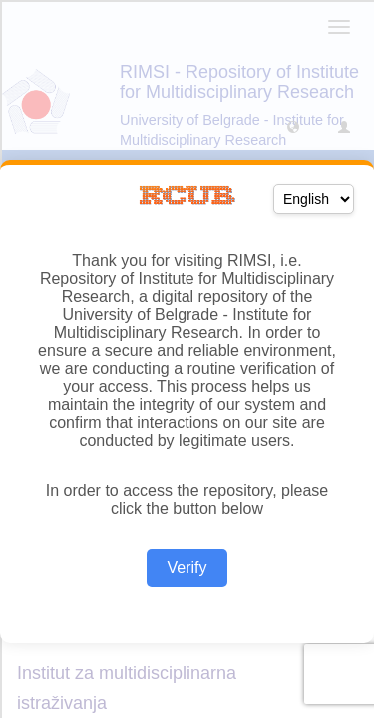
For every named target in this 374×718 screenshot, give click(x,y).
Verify (186, 567)
